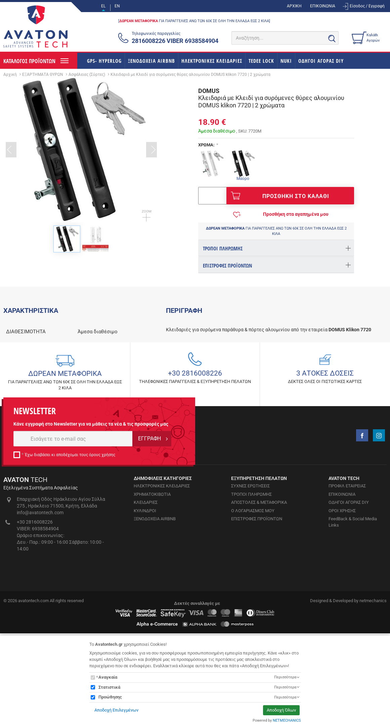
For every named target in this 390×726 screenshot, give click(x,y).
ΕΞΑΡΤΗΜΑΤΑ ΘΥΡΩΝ (42, 74)
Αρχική (10, 74)
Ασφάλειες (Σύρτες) (87, 74)
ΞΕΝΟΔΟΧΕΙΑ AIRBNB (151, 60)
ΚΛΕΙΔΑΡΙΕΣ (146, 628)
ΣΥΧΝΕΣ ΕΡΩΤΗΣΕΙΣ (250, 612)
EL (103, 6)
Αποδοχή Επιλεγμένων (116, 710)
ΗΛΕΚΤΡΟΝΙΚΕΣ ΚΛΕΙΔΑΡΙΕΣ (211, 60)
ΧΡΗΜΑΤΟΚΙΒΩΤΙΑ (152, 620)
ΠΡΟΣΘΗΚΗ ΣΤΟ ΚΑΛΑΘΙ (280, 195)
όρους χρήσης (102, 581)
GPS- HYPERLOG (104, 60)
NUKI (286, 60)
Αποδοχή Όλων (281, 710)
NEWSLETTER (34, 537)
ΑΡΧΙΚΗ (294, 6)
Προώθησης (110, 696)
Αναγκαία (107, 677)
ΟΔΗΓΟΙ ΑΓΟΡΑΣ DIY (321, 60)
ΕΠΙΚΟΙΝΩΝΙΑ (322, 6)
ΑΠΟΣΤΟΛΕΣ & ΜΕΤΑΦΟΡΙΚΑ (259, 628)
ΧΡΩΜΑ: (206, 144)
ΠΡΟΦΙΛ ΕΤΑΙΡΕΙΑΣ (347, 612)
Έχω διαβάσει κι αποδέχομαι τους (70, 581)
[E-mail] (73, 565)
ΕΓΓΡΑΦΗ (149, 565)
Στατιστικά (109, 687)
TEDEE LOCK (261, 60)
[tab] (276, 248)
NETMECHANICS (287, 720)
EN (117, 6)
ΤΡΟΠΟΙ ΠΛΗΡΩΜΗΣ (251, 620)
